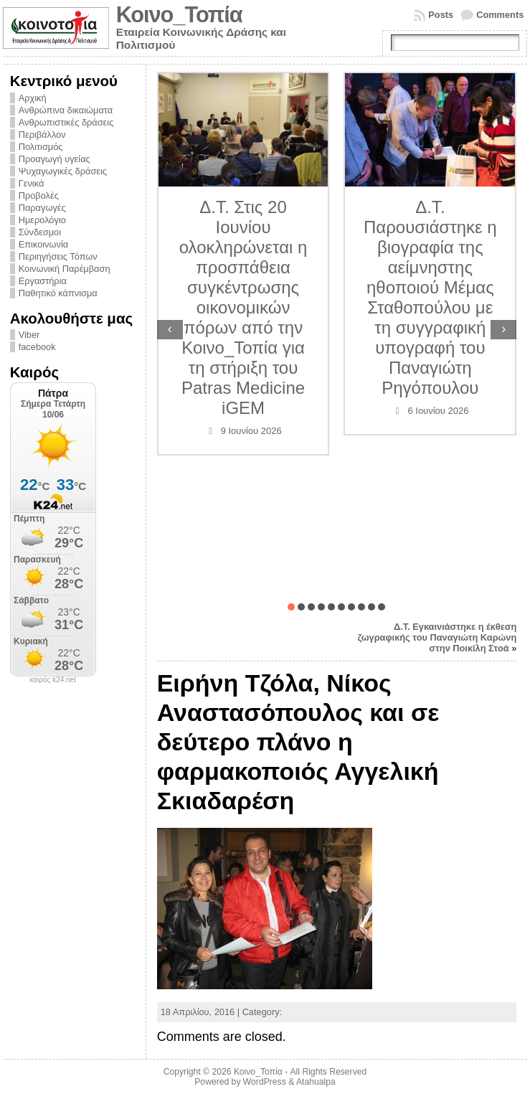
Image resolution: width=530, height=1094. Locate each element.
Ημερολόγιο (42, 219)
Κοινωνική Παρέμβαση (64, 268)
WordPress (264, 1082)
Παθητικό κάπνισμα (58, 293)
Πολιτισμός (41, 146)
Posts (440, 14)
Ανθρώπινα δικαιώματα (66, 110)
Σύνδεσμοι (40, 232)
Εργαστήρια (43, 280)
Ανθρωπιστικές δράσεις (66, 122)
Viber (29, 334)
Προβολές (39, 195)
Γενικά (31, 183)
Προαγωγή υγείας (54, 159)
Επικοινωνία (43, 244)
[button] (291, 606)
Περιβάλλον (42, 134)
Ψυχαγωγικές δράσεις (63, 171)
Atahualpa (316, 1082)
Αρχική (33, 98)
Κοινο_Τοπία (179, 14)
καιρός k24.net (52, 680)
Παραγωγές (42, 207)
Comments (500, 14)
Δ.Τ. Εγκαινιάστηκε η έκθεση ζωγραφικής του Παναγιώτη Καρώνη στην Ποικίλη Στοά (437, 637)
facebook (37, 346)
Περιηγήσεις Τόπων (58, 256)
